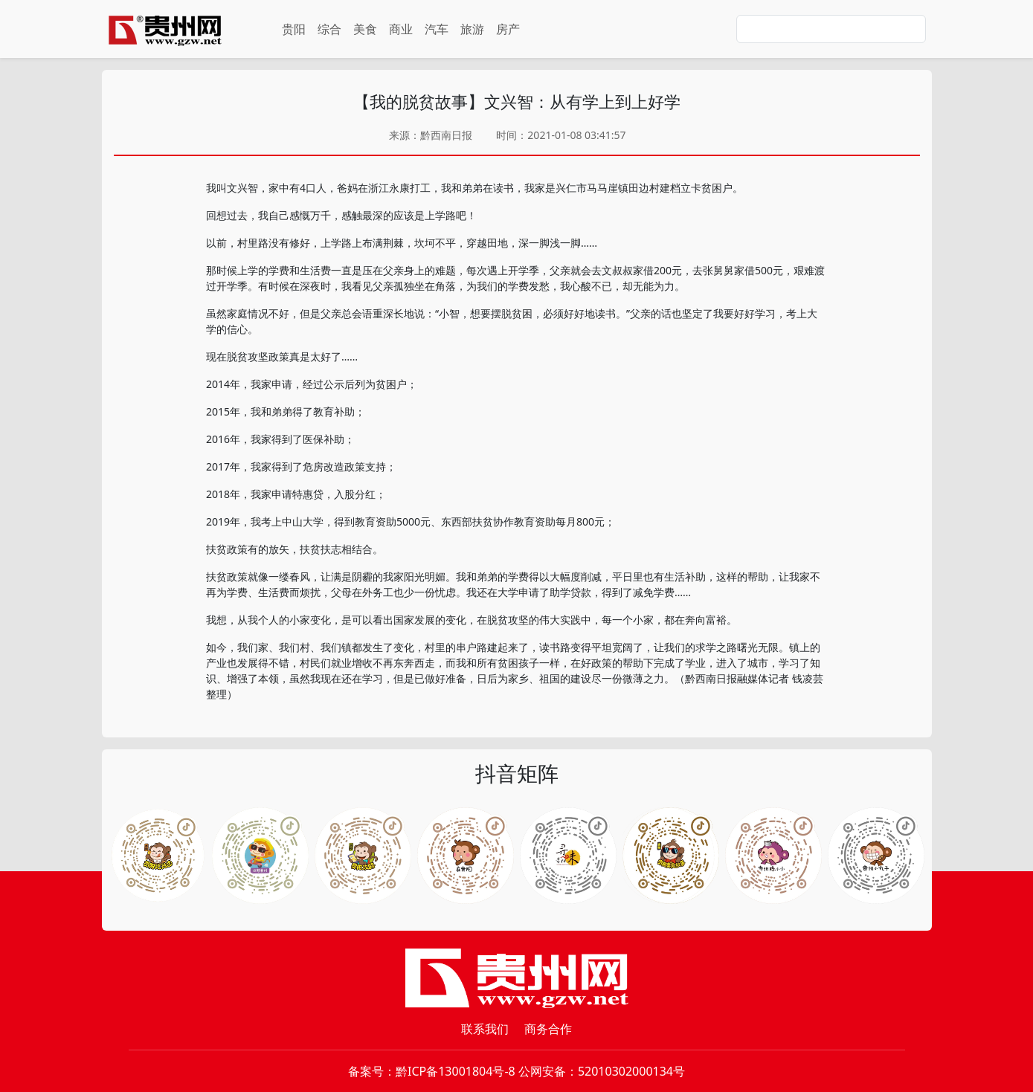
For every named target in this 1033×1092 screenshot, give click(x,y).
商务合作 (548, 1029)
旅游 (472, 29)
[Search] (831, 29)
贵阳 (294, 29)
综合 (329, 29)
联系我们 (485, 1029)
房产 (508, 29)
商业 (401, 29)
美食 (365, 29)
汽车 (436, 29)
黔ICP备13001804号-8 (455, 1071)
